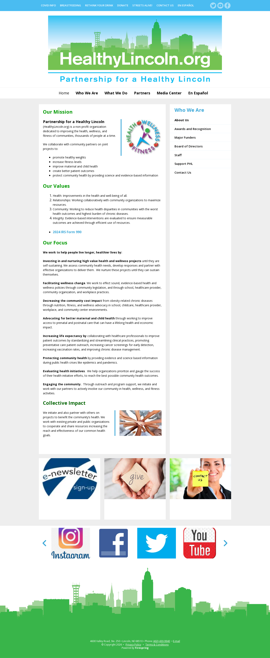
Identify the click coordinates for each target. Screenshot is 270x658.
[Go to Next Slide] (225, 543)
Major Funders (185, 137)
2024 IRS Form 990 (67, 232)
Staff (178, 155)
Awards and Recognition (192, 129)
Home (64, 92)
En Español (186, 5)
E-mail (176, 641)
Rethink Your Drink (99, 5)
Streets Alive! (142, 5)
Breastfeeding (70, 5)
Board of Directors (188, 146)
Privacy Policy (133, 644)
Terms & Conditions (157, 644)
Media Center (169, 92)
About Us (181, 120)
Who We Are (87, 92)
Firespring (141, 648)
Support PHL (183, 164)
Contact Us (165, 5)
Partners (142, 92)
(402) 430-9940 (161, 641)
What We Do (116, 92)
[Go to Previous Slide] (44, 543)
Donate (122, 5)
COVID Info (48, 5)
